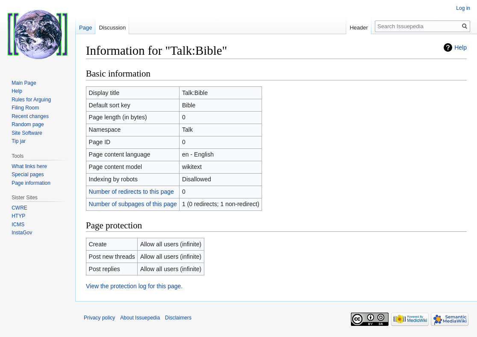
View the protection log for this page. (134, 286)
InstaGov (22, 233)
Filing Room (25, 108)
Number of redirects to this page (131, 191)
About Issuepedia (140, 318)
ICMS (18, 225)
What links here (29, 166)
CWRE (19, 208)
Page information (31, 183)
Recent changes (30, 116)
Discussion (112, 27)
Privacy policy (99, 318)
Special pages (28, 174)
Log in (463, 8)
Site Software (27, 133)
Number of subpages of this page (133, 204)
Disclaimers (178, 318)
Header (359, 27)
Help (460, 47)
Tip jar (19, 141)
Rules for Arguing (31, 100)
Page (85, 27)
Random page (28, 124)
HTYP (18, 216)
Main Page (24, 83)
